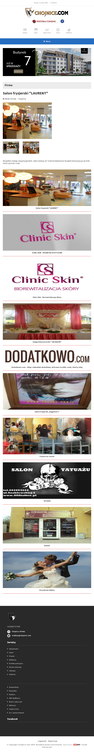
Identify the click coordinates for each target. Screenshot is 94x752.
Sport (11, 652)
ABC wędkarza (14, 698)
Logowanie (42, 741)
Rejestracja (52, 741)
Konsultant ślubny (47, 590)
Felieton (12, 674)
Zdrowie (12, 671)
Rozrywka (13, 691)
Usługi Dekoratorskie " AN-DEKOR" (47, 342)
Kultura (12, 694)
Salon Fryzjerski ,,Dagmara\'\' (47, 412)
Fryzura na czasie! (47, 456)
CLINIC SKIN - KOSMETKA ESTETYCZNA (47, 253)
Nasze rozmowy (15, 667)
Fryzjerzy (22, 99)
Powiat (12, 656)
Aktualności (13, 649)
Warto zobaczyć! (15, 702)
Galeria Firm (14, 709)
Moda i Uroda (10, 99)
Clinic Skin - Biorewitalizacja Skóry (47, 297)
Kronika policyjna (16, 663)
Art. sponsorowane (16, 713)
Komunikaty (14, 687)
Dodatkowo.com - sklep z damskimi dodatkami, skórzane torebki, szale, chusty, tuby (47, 367)
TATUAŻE (46, 501)
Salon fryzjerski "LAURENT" (47, 208)
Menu (47, 41)
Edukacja (12, 660)
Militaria (12, 705)
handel (47, 545)
